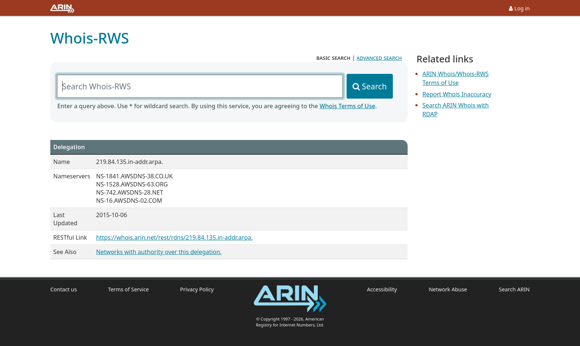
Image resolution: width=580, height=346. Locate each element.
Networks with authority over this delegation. (159, 252)
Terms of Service (128, 289)
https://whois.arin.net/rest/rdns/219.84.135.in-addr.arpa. (174, 237)
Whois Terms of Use (347, 106)
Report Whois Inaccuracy (456, 94)
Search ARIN (514, 289)
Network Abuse (448, 289)
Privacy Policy (197, 289)
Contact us (63, 289)
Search (374, 86)
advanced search (379, 58)
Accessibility (382, 289)
